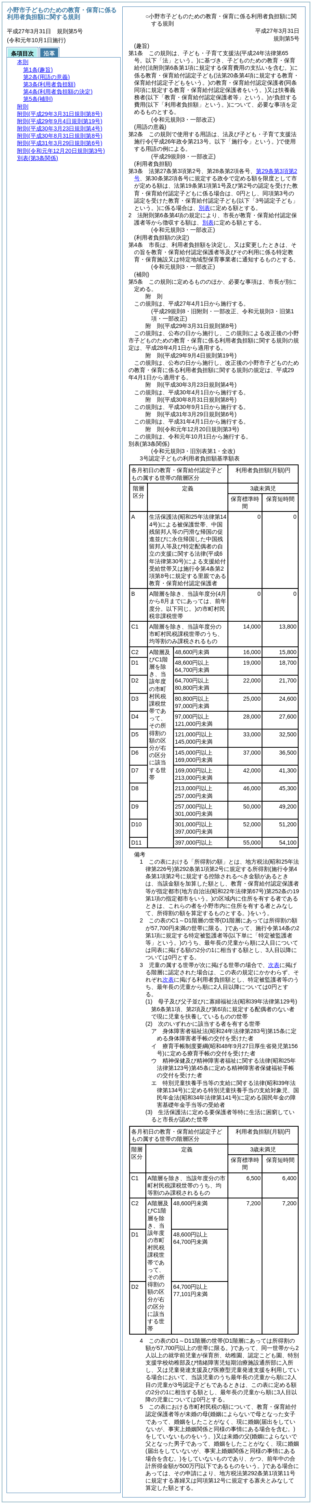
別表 (204, 208)
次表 (274, 965)
